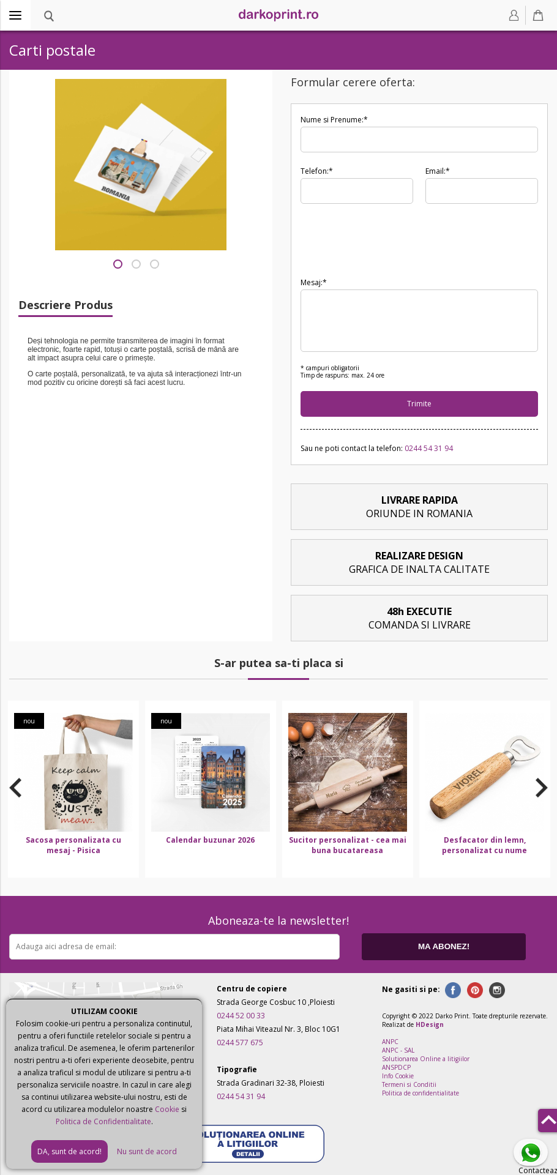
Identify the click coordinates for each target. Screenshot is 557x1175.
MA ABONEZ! (443, 946)
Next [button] (542, 788)
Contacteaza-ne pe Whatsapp (533, 1153)
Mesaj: (419, 314)
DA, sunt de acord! (69, 1151)
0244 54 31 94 (429, 448)
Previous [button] (16, 788)
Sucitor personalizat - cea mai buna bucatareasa (347, 845)
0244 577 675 (240, 1042)
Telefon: (357, 185)
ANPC (390, 1041)
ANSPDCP (396, 1067)
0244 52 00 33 (241, 1015)
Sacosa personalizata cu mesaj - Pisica (73, 845)
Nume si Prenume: (419, 133)
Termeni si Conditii (409, 1084)
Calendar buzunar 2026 (210, 840)
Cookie (167, 1109)
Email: (481, 185)
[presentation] (394, 240)
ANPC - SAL (398, 1050)
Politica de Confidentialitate (103, 1121)
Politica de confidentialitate (420, 1093)
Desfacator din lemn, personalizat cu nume (484, 845)
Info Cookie (398, 1076)
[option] (73, 789)
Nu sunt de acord (147, 1151)
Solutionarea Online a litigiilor (425, 1058)
